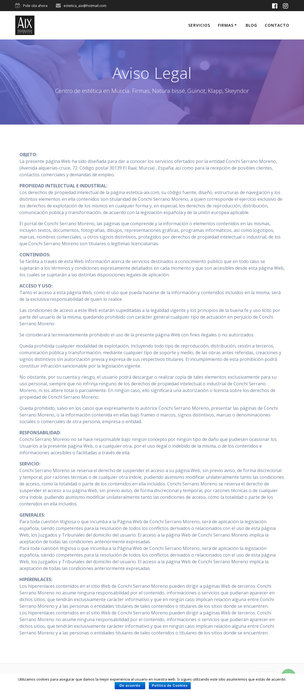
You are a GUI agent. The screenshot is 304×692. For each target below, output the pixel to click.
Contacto (277, 25)
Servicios (199, 25)
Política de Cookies (170, 686)
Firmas (225, 25)
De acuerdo (130, 686)
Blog (251, 25)
